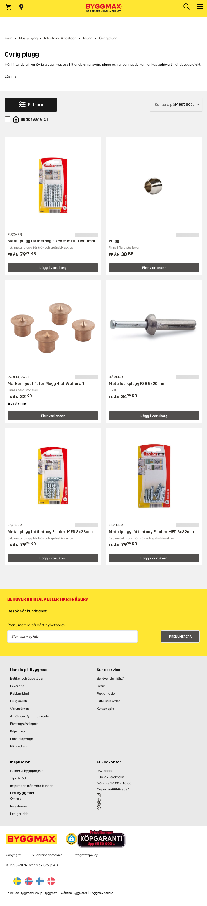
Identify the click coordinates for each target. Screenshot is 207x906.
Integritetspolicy (86, 855)
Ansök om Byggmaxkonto (29, 716)
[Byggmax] (103, 8)
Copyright (13, 855)
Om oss (15, 799)
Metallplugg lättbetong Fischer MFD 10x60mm (51, 241)
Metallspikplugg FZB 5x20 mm (137, 383)
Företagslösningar (24, 724)
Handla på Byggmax (28, 670)
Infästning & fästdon (60, 38)
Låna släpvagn (21, 739)
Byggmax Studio (101, 893)
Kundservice (109, 670)
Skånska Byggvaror (73, 893)
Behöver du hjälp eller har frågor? (47, 599)
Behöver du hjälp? (110, 678)
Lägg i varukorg (53, 267)
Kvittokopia (105, 709)
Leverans (17, 686)
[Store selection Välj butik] (21, 7)
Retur (101, 686)
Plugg (87, 38)
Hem (9, 38)
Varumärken (19, 709)
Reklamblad (19, 693)
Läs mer (11, 76)
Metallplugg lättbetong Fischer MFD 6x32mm (151, 531)
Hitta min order (108, 701)
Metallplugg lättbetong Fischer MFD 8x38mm (50, 531)
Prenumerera (180, 637)
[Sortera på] (176, 105)
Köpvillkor (17, 731)
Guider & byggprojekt (26, 771)
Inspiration (20, 762)
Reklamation (106, 693)
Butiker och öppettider (27, 678)
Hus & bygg (28, 38)
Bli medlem (18, 746)
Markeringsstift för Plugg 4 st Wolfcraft (46, 383)
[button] (71, 839)
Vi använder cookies (47, 855)
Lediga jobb (19, 814)
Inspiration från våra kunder (31, 786)
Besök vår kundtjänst (27, 611)
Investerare (18, 806)
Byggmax (50, 893)
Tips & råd (18, 778)
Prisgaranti (18, 701)
